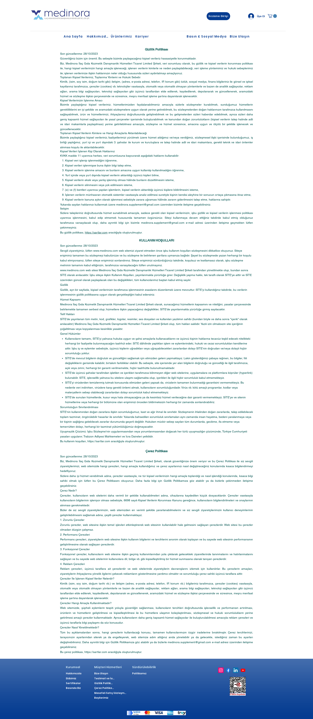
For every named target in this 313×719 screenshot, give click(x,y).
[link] (272, 16)
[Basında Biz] (74, 687)
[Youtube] (243, 670)
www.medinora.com (105, 250)
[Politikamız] (140, 673)
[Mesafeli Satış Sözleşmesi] (110, 692)
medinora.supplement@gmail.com (137, 204)
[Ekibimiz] (74, 678)
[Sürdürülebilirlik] (144, 667)
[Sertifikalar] (74, 683)
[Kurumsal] (74, 667)
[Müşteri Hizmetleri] (108, 667)
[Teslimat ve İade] (105, 678)
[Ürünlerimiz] (122, 36)
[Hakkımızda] (98, 36)
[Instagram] (221, 670)
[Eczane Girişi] (218, 16)
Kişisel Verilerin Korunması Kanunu (160, 500)
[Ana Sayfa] (75, 36)
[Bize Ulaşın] (240, 36)
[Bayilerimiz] (102, 697)
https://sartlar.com (96, 232)
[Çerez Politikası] (104, 687)
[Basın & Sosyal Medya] (207, 36)
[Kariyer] (142, 36)
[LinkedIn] (235, 670)
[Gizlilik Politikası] (104, 683)
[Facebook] (228, 670)
